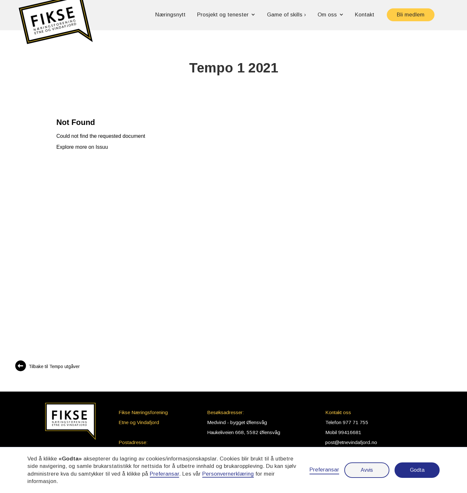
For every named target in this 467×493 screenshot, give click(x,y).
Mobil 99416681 (343, 432)
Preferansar (324, 470)
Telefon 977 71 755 (346, 422)
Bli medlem (410, 15)
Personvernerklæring (228, 474)
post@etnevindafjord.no (351, 442)
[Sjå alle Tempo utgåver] (47, 366)
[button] (56, 25)
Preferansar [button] (164, 474)
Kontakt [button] (364, 15)
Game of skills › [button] (286, 15)
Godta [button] (417, 470)
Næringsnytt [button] (170, 15)
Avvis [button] (367, 470)
